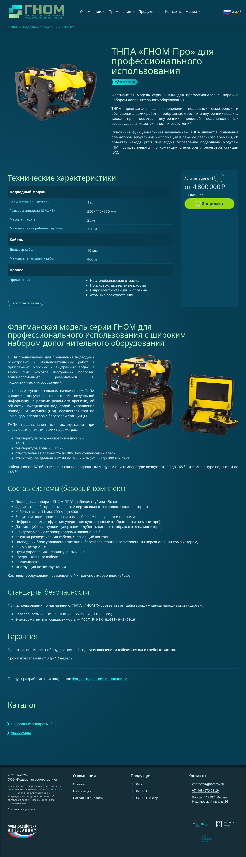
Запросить (213, 203)
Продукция (148, 11)
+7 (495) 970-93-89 (205, 790)
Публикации (82, 790)
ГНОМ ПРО (139, 790)
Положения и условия (21, 808)
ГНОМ (12, 27)
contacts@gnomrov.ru (208, 783)
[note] (191, 838)
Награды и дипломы (88, 797)
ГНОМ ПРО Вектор (144, 797)
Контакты (173, 11)
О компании (90, 11)
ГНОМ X (136, 783)
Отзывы (79, 783)
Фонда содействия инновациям (99, 677)
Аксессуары (21, 731)
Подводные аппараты (38, 27)
